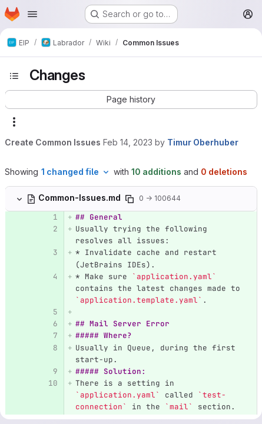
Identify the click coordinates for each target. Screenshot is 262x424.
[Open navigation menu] (32, 14)
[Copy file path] (129, 199)
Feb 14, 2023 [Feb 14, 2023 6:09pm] (127, 142)
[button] (131, 99)
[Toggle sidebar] (14, 76)
